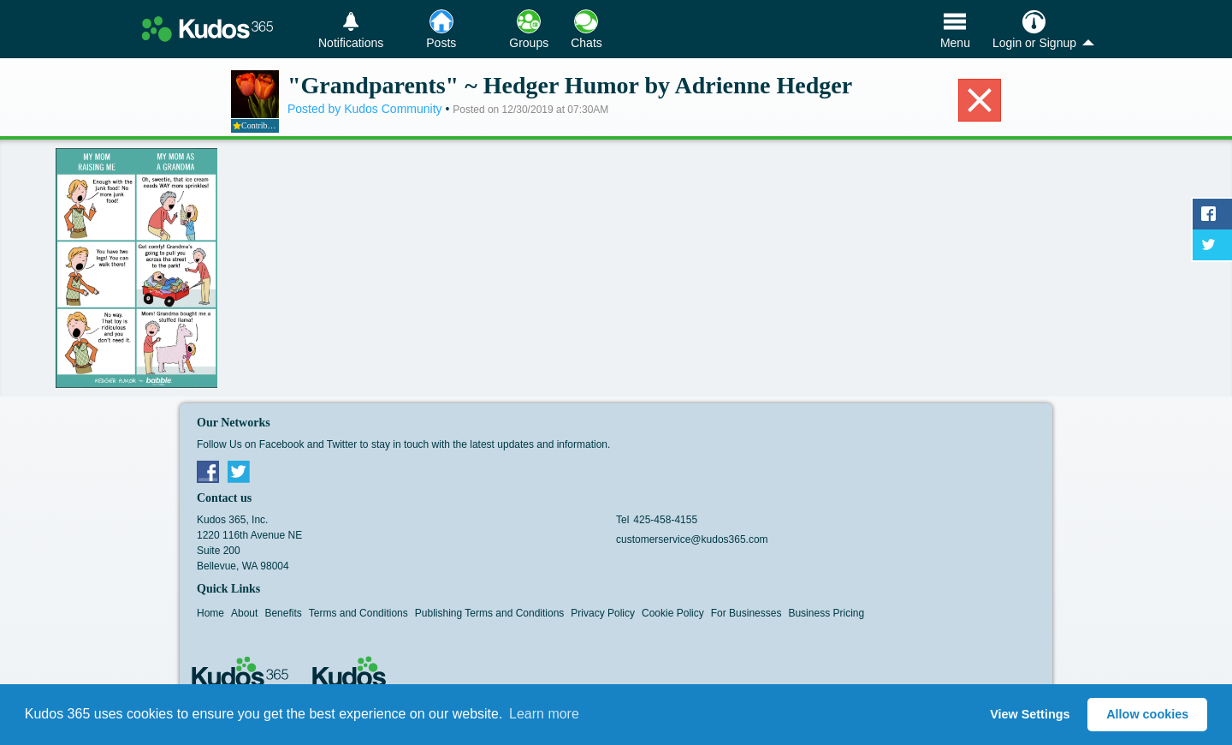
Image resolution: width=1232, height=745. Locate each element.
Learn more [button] (544, 713)
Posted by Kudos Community (366, 109)
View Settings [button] (1029, 714)
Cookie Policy (673, 613)
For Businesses (746, 613)
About (244, 613)
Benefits (282, 613)
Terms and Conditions (358, 613)
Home (210, 613)
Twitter (239, 471)
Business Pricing (826, 613)
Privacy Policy (603, 613)
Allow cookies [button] (1147, 714)
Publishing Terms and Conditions (490, 613)
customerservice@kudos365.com (692, 539)
